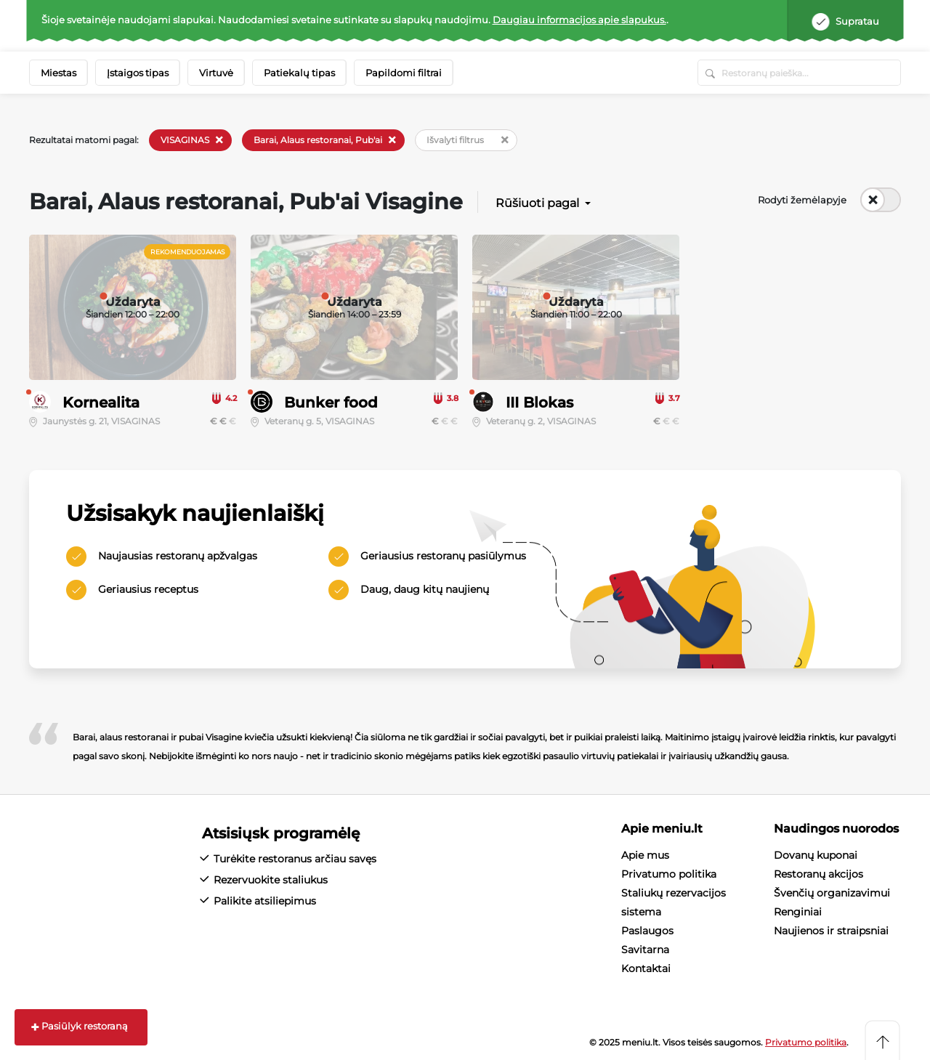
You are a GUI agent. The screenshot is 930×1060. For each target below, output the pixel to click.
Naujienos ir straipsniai (831, 930)
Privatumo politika (668, 874)
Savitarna (645, 949)
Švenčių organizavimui (832, 892)
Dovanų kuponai (815, 855)
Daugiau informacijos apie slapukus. (579, 19)
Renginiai (798, 911)
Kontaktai (646, 968)
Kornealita (101, 402)
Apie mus (645, 855)
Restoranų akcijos (818, 874)
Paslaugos (647, 930)
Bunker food (331, 402)
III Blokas (539, 402)
